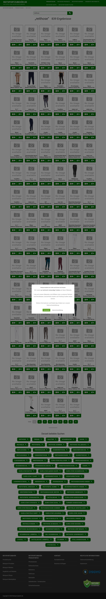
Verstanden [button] (46, 310)
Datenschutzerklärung (57, 310)
